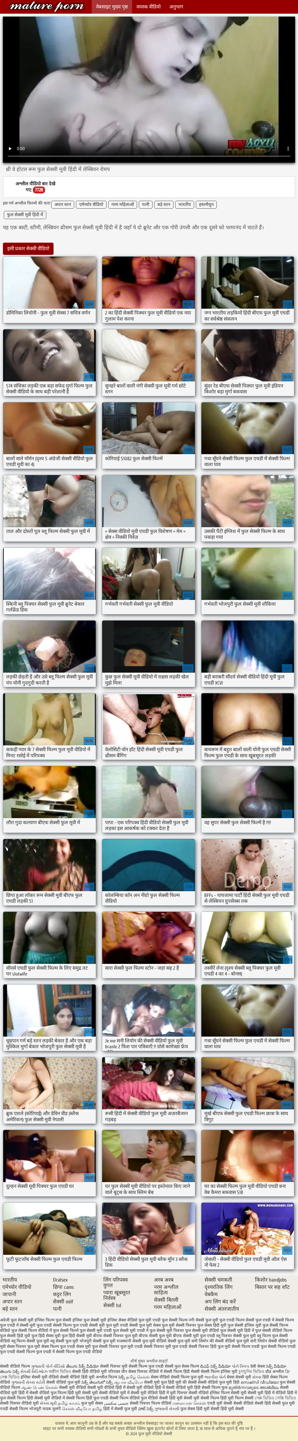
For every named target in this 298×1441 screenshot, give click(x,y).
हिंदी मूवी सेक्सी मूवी (83, 1392)
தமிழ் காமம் (69, 1403)
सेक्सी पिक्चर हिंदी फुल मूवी (209, 1346)
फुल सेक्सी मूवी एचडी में (130, 1330)
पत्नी (145, 204)
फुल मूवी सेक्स (150, 1325)
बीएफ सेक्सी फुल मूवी (155, 1335)
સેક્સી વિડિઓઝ (33, 1371)
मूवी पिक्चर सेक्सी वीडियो (190, 1392)
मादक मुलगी (51, 1408)
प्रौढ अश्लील (274, 1371)
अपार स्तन (62, 204)
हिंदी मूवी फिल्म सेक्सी (236, 1398)
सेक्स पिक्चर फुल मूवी (23, 1346)
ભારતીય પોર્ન (215, 1377)
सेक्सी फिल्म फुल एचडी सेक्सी (151, 1366)
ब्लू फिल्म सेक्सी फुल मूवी (30, 1341)
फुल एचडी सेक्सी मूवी (89, 1325)
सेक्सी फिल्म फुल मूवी (188, 1377)
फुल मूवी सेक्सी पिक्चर (179, 1325)
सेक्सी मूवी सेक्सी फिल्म (201, 1398)
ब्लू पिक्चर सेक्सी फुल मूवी (236, 1335)
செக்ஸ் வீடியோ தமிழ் (82, 1408)
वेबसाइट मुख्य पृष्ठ (112, 7)
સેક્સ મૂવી (48, 1403)
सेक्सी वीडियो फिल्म (15, 1366)
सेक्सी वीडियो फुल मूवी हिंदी (219, 1382)
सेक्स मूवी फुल (87, 1346)
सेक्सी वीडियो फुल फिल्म (48, 1392)
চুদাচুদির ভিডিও (252, 1371)
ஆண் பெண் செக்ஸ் (39, 1387)
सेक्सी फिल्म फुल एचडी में (35, 1351)
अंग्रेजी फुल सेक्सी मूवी (16, 1320)
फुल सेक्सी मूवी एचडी (96, 1330)
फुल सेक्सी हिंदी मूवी (15, 1335)
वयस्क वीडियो (148, 7)
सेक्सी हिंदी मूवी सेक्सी (227, 1408)
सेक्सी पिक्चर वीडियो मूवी (20, 1403)
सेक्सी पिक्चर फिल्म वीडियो (150, 1403)
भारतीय (184, 204)
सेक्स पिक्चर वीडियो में (145, 1371)
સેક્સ (256, 1377)
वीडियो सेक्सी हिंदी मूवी (165, 1398)
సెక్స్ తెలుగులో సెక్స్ (97, 1382)
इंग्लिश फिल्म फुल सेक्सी (53, 1320)
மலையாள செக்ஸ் (189, 1403)
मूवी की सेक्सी (186, 1382)
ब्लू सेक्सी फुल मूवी (64, 1341)
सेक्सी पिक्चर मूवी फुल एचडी (165, 1346)
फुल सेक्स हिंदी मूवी (211, 1325)
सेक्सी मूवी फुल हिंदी (159, 1382)
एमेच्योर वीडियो (91, 204)
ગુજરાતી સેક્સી (167, 1408)
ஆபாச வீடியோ (128, 1382)
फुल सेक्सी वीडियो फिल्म (273, 1330)
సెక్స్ (121, 1377)
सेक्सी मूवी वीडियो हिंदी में (150, 1392)
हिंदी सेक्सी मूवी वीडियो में (46, 1398)
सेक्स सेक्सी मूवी (239, 1377)
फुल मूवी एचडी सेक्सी (122, 1325)
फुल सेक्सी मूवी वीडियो (202, 1330)
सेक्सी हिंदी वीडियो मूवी (89, 1371)
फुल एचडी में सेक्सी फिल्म (275, 1320)
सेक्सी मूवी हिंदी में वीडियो (267, 1392)
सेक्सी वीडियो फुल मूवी (63, 1382)
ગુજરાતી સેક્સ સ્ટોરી (28, 1382)
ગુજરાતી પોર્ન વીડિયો (48, 1366)
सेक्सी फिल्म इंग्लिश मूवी (220, 1371)
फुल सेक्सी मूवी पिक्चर (167, 1330)
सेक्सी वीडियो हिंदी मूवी (77, 1377)
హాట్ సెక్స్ (145, 1408)
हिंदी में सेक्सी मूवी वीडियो (135, 1387)
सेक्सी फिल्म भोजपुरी (25, 1408)
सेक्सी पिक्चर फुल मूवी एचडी (121, 1346)
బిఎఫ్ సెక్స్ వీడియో (215, 1366)
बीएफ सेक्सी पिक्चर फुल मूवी (115, 1335)
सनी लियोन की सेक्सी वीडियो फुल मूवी (220, 1341)
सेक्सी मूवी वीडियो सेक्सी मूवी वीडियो (86, 1387)
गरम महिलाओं (122, 204)
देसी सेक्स (257, 1366)
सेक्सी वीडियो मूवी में (115, 1392)
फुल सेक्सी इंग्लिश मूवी (244, 1325)
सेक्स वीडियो (161, 1377)
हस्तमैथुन (206, 204)
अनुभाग (176, 7)
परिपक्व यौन (117, 1371)
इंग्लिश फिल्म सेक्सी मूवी (229, 1392)
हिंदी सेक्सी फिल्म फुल (210, 1387)
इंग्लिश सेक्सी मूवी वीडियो (40, 1377)
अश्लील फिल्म (106, 1377)
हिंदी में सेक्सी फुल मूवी (120, 1408)
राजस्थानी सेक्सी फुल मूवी (136, 1341)
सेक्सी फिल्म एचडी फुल (249, 1346)
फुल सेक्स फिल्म (187, 1366)
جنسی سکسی (116, 1403)
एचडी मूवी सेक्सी (220, 1403)
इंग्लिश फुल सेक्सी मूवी (89, 1320)
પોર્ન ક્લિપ (240, 1366)
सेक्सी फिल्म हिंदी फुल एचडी (87, 1398)
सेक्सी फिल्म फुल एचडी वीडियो (79, 1351)
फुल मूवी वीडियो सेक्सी (46, 6)
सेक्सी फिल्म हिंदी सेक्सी (182, 1371)
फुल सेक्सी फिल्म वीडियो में (31, 1330)
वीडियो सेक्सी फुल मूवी (173, 1341)
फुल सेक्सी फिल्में (66, 1330)
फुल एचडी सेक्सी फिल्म (54, 1325)
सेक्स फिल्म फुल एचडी (58, 1346)
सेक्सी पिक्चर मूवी (113, 1366)
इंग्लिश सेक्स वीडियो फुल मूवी (129, 1320)
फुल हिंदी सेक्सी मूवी (77, 1335)
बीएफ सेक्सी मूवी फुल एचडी (194, 1335)
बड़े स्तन (163, 204)
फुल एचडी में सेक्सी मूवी (18, 1325)
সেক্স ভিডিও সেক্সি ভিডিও (275, 1398)
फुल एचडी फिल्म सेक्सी (236, 1320)
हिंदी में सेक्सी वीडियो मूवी (174, 1387)
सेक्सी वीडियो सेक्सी (249, 1403)
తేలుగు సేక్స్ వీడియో (82, 1366)
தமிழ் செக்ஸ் (138, 1377)
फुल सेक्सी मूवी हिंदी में (25, 214)
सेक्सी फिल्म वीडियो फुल (128, 1398)
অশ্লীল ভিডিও (60, 1371)
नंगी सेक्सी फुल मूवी (203, 1320)
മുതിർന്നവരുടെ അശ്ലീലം (253, 1387)
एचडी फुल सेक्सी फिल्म (169, 1320)
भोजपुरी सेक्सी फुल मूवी (97, 1341)
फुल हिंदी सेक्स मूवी (46, 1335)
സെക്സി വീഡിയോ (260, 1382)
